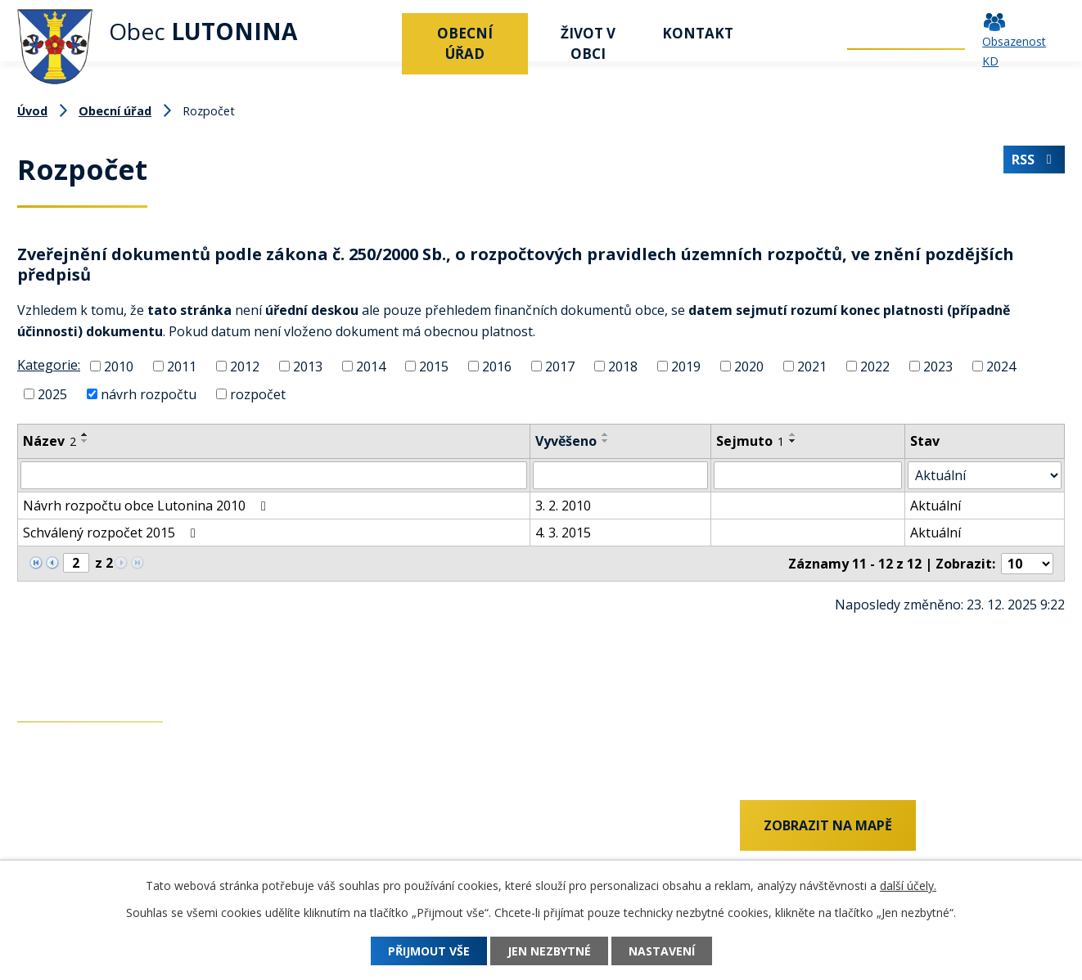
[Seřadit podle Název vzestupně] (85, 434)
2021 (812, 366)
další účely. (908, 885)
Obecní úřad (465, 43)
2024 (1001, 366)
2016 (497, 366)
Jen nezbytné (549, 951)
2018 (623, 366)
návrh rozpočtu (148, 394)
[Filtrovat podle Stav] (985, 475)
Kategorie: (48, 365)
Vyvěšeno (566, 441)
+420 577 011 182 (70, 855)
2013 (307, 366)
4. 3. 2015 (563, 533)
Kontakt (697, 33)
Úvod (381, 33)
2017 (560, 366)
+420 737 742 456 (70, 828)
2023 (938, 366)
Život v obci (588, 43)
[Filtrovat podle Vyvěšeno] (620, 475)
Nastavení (662, 951)
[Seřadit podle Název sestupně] (85, 441)
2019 (686, 366)
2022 (875, 366)
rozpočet (258, 394)
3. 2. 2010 (563, 506)
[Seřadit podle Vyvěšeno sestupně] (606, 441)
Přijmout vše (429, 951)
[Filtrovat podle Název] (273, 475)
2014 (370, 366)
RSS (1034, 160)
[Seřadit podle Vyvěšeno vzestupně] (606, 434)
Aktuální (935, 506)
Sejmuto (750, 441)
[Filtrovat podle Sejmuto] (808, 475)
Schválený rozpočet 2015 (112, 533)
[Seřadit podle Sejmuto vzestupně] (793, 434)
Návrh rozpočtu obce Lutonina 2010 (147, 506)
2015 (434, 366)
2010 (118, 366)
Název (49, 441)
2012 (244, 366)
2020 (749, 366)
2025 (52, 394)
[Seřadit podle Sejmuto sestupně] (793, 441)
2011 (181, 366)
